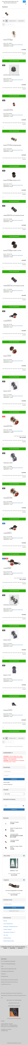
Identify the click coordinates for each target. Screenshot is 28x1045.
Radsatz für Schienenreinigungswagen (12, 145)
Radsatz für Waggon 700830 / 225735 (12, 250)
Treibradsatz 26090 (7, 426)
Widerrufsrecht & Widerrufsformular (8, 968)
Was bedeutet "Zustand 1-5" (9, 932)
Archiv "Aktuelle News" (8, 923)
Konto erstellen (6, 782)
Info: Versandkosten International (8, 961)
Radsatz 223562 (7, 356)
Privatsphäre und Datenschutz (7, 971)
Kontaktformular (4, 976)
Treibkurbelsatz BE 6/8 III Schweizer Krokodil (13, 215)
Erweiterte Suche (14, 911)
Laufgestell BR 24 (7, 320)
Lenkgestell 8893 (7, 568)
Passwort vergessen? (8, 784)
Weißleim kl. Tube (14, 870)
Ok (24, 1)
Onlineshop (9, 1043)
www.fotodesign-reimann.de (14, 1005)
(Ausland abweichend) (18, 44)
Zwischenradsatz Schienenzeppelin (11, 75)
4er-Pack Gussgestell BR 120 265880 (14, 890)
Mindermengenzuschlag (8, 940)
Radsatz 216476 (7, 675)
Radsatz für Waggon (8, 39)
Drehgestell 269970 (7, 710)
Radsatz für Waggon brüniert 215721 (12, 180)
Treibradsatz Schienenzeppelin (10, 604)
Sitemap (5, 920)
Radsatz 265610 (7, 391)
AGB (2, 966)
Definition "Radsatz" (7, 929)
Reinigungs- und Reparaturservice (10, 926)
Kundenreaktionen (7, 938)
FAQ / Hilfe (5, 935)
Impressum (3, 973)
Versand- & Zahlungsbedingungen (8, 963)
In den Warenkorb (14, 60)
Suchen (14, 907)
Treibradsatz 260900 (8, 110)
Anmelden (14, 779)
